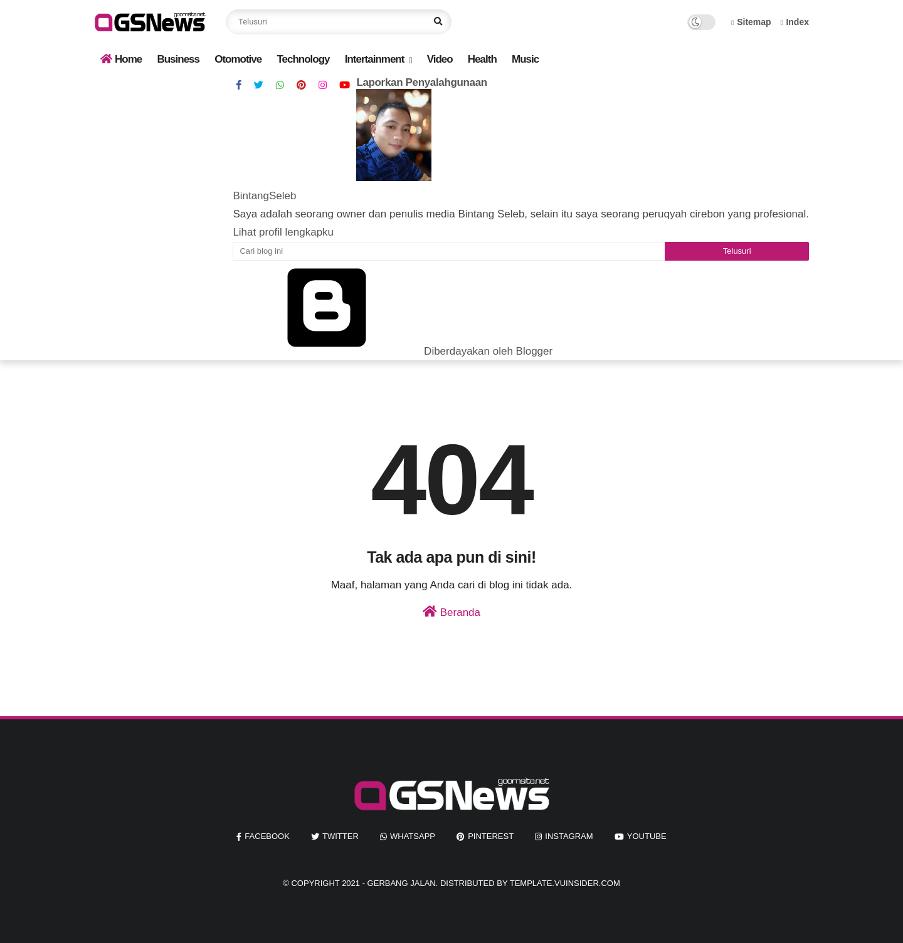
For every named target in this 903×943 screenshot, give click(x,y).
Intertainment (374, 59)
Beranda (451, 611)
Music (525, 59)
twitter (340, 836)
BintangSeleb (264, 196)
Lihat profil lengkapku (283, 232)
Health (482, 59)
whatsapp (412, 836)
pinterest (491, 836)
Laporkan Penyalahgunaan (421, 82)
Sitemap (751, 22)
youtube (647, 836)
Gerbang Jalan (401, 883)
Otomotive (237, 59)
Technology (303, 59)
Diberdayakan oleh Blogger (392, 351)
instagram (569, 836)
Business (178, 59)
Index (794, 22)
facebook (267, 836)
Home (121, 59)
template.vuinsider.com (565, 883)
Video (440, 59)
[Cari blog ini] (449, 251)
